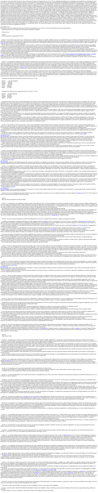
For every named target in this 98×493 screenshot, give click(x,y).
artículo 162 (45, 328)
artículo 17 (82, 471)
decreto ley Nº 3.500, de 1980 (49, 469)
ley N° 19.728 (4, 42)
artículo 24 (8, 360)
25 (77, 42)
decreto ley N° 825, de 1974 (85, 221)
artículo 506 (55, 215)
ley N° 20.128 (34, 396)
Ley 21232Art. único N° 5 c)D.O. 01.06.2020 (8, 188)
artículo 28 (23, 66)
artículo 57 (75, 225)
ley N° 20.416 (53, 229)
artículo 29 (36, 472)
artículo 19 (37, 469)
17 (81, 227)
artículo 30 (65, 435)
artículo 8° (26, 396)
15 (75, 42)
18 (83, 227)
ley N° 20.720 (83, 225)
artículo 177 (78, 328)
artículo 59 (70, 472)
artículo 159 (6, 454)
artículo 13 (79, 193)
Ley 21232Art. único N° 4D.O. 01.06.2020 (7, 161)
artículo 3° (45, 221)
